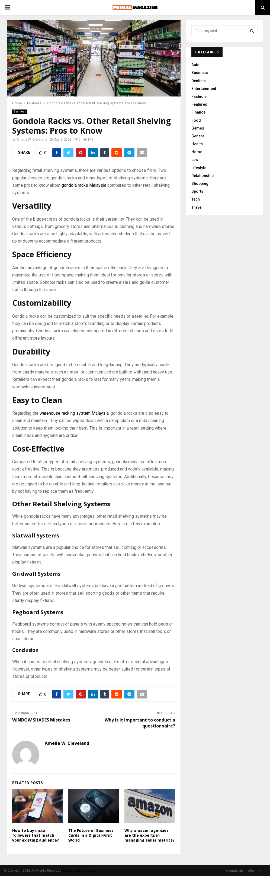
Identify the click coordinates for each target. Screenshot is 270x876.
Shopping (199, 183)
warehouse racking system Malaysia (74, 413)
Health (197, 144)
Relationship (202, 175)
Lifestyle (198, 168)
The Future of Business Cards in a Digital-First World (91, 835)
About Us (255, 871)
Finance (198, 112)
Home (196, 152)
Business (20, 111)
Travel (196, 207)
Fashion (198, 96)
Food (196, 120)
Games (197, 128)
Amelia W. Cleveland (32, 139)
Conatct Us (234, 871)
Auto (195, 65)
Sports (197, 191)
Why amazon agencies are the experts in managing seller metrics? (149, 835)
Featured (199, 104)
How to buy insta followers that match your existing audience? (35, 835)
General (198, 136)
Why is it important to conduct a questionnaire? (140, 723)
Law (194, 159)
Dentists (198, 81)
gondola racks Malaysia (84, 185)
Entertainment (203, 88)
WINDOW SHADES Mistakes (41, 720)
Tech (195, 199)
